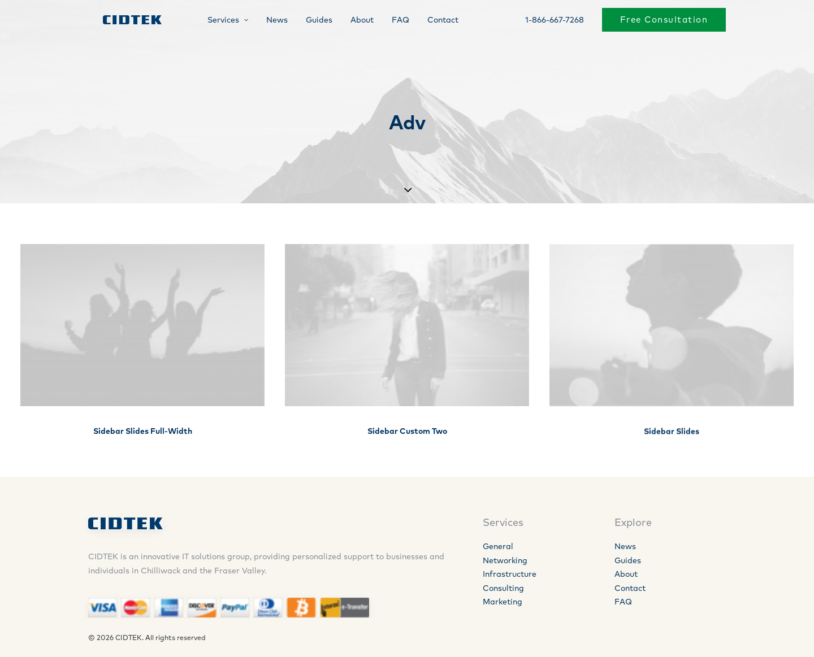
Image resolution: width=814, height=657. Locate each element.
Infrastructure (509, 574)
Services (218, 21)
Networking (505, 560)
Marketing (502, 602)
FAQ (391, 21)
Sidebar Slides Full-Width (142, 431)
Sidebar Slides (671, 441)
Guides (310, 21)
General (498, 546)
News (268, 21)
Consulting (503, 588)
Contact (433, 21)
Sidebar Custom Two (407, 432)
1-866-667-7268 (554, 21)
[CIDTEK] (124, 21)
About (353, 21)
